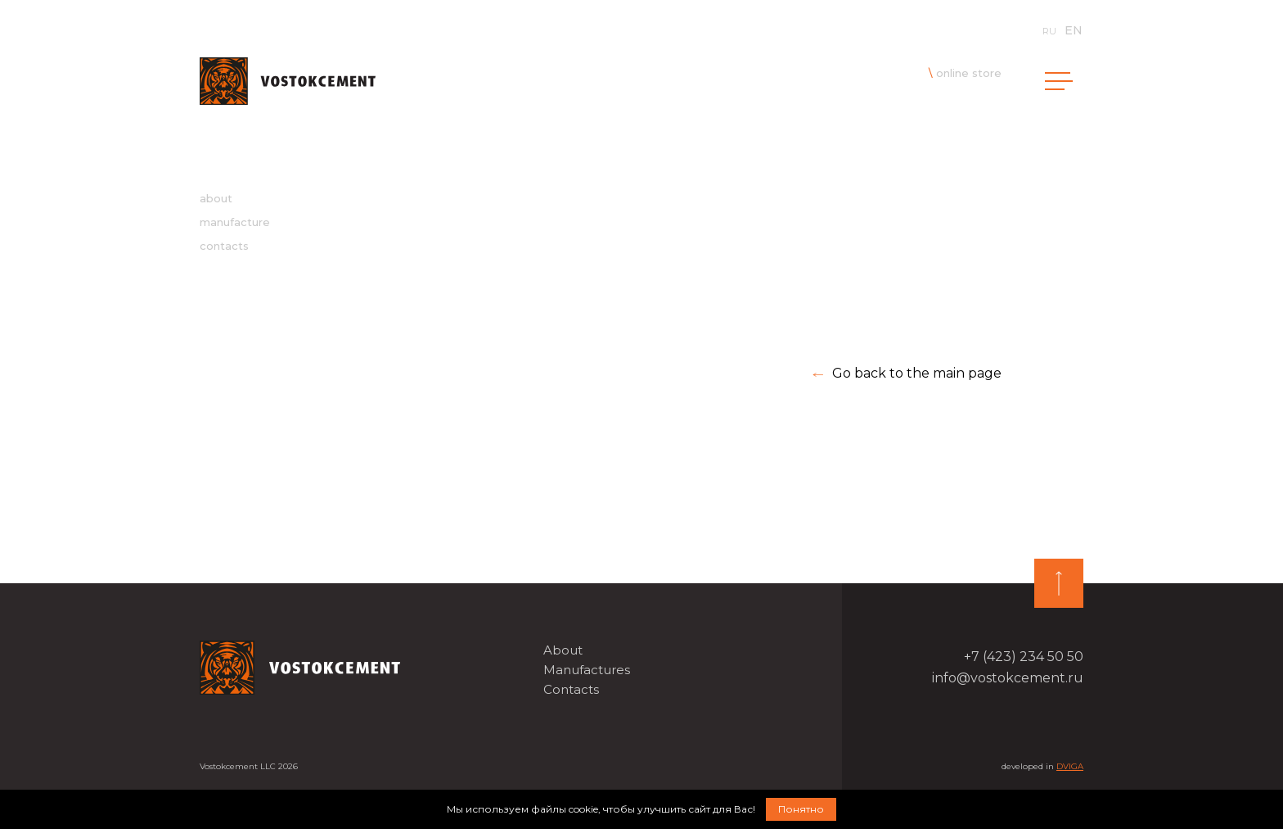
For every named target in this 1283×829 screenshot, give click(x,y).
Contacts (571, 689)
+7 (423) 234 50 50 (1023, 656)
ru (1049, 31)
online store (969, 72)
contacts (224, 245)
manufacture (235, 222)
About (563, 650)
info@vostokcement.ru (1007, 678)
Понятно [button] (801, 809)
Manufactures (586, 669)
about (216, 198)
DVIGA (1069, 766)
